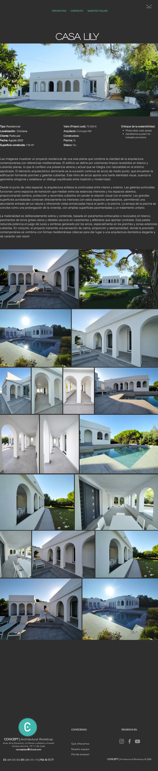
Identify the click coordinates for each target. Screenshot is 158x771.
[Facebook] (129, 741)
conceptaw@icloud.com (28, 749)
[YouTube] (137, 741)
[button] (149, 6)
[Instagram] (121, 741)
